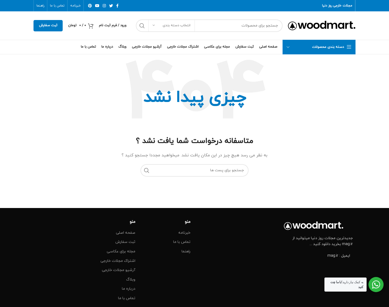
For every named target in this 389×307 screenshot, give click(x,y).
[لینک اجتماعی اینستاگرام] (104, 5)
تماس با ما (181, 242)
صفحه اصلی (125, 232)
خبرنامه (184, 232)
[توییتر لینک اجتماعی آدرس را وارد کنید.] (111, 5)
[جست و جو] (209, 25)
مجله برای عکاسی (121, 251)
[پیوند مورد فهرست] (318, 256)
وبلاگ (130, 279)
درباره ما (128, 288)
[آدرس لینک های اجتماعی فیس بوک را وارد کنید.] (117, 5)
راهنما (186, 251)
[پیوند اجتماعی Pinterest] (89, 5)
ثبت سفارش (48, 25)
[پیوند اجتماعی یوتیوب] (97, 5)
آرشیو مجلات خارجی (118, 270)
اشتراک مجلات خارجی (117, 260)
